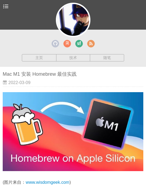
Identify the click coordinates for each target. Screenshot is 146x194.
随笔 (107, 58)
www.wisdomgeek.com (47, 182)
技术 (73, 58)
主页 (39, 58)
